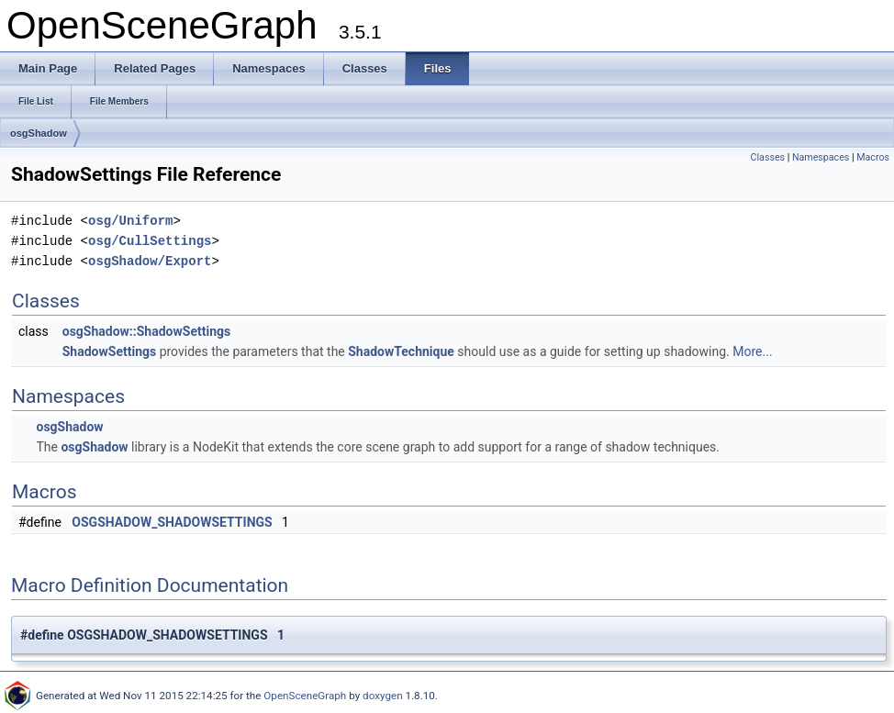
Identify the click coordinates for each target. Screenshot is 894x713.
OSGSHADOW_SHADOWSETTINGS (172, 522)
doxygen (383, 695)
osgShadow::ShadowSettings (146, 331)
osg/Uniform (130, 220)
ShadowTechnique (401, 351)
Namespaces (820, 157)
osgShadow (38, 133)
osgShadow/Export (149, 261)
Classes (768, 157)
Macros (872, 157)
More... (752, 351)
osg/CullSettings (149, 241)
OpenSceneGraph (304, 695)
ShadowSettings (109, 351)
